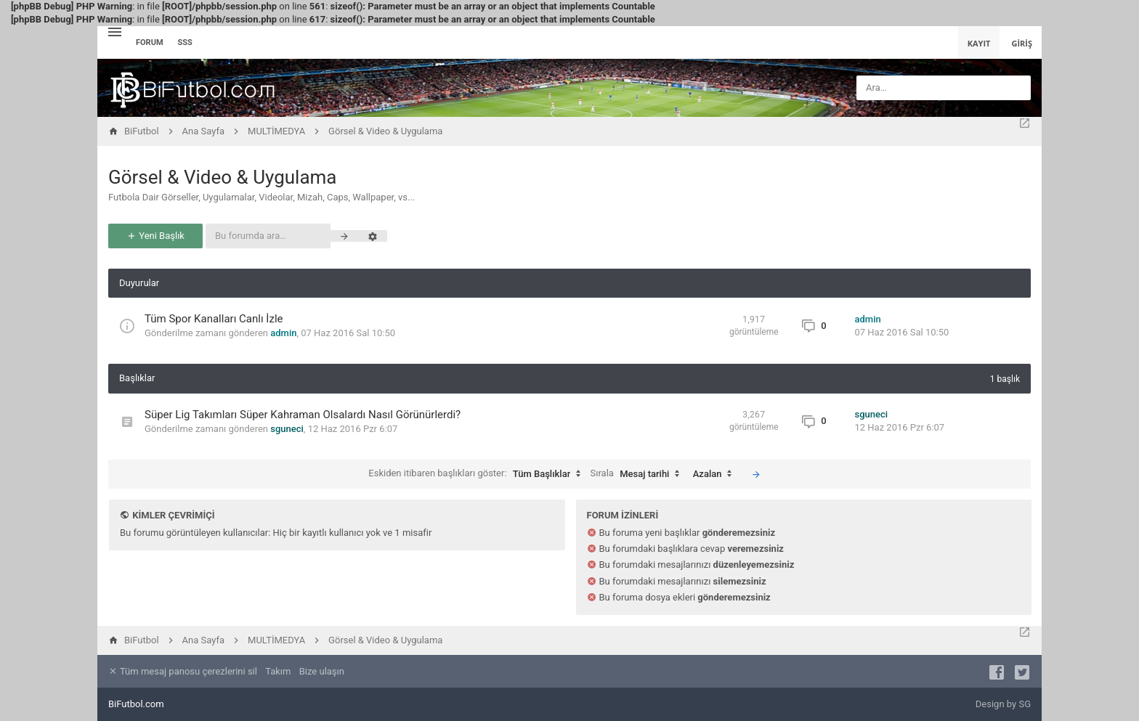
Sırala (639, 474)
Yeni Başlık (155, 235)
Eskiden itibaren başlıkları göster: (478, 474)
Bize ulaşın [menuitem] (321, 671)
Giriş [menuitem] (1021, 43)
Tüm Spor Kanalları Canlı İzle (214, 318)
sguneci (287, 428)
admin (283, 332)
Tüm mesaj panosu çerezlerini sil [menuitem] (182, 671)
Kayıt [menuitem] (979, 43)
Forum (149, 42)
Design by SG (1003, 703)
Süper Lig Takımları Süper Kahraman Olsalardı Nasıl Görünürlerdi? (303, 414)
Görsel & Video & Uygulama (222, 177)
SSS (185, 42)
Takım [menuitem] (278, 671)
